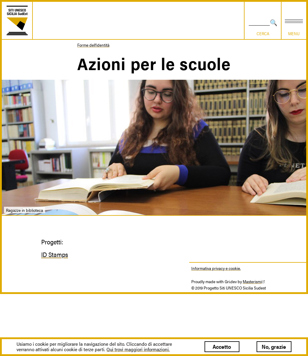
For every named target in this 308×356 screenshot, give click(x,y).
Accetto (222, 346)
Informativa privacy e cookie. (216, 268)
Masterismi (255, 281)
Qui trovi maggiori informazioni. (138, 349)
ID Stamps (54, 254)
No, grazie (274, 346)
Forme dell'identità (93, 45)
